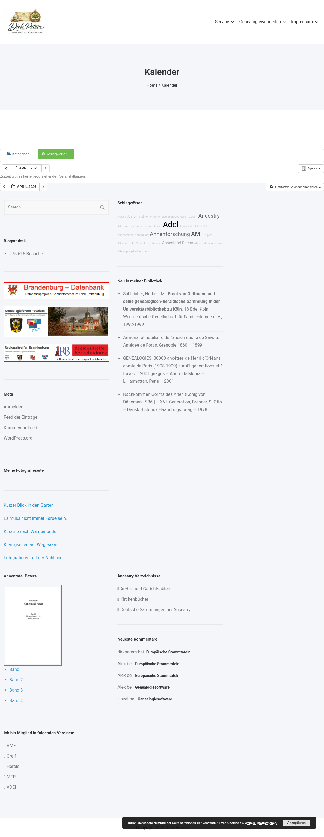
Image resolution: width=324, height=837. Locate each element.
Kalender (169, 85)
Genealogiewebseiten (260, 21)
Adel (171, 224)
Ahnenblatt (142, 235)
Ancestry (208, 216)
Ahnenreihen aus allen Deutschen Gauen (171, 217)
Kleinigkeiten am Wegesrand (31, 544)
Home (152, 85)
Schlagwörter (56, 154)
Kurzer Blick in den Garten (29, 505)
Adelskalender (126, 226)
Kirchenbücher (134, 599)
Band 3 (16, 690)
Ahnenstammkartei (149, 226)
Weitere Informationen (261, 822)
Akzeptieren (296, 823)
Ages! (208, 235)
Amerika (216, 243)
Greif (11, 756)
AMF (197, 234)
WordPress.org (18, 438)
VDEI (11, 787)
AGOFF (121, 217)
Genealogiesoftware (152, 687)
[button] (294, 187)
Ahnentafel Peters (177, 243)
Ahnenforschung (170, 234)
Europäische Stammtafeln (168, 652)
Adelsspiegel (125, 251)
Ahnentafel (135, 216)
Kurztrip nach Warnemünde (30, 531)
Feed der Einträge (21, 417)
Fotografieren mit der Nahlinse (33, 557)
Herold (13, 766)
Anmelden (13, 406)
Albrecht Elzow (203, 226)
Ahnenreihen (125, 235)
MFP (11, 776)
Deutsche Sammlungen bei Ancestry (155, 609)
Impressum (302, 21)
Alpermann (142, 251)
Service (222, 21)
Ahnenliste (186, 226)
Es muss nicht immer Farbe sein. (35, 518)
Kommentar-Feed (20, 427)
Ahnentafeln (202, 243)
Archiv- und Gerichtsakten (145, 588)
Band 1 (16, 669)
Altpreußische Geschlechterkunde (139, 243)
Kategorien (20, 154)
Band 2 (16, 679)
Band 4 (16, 700)
